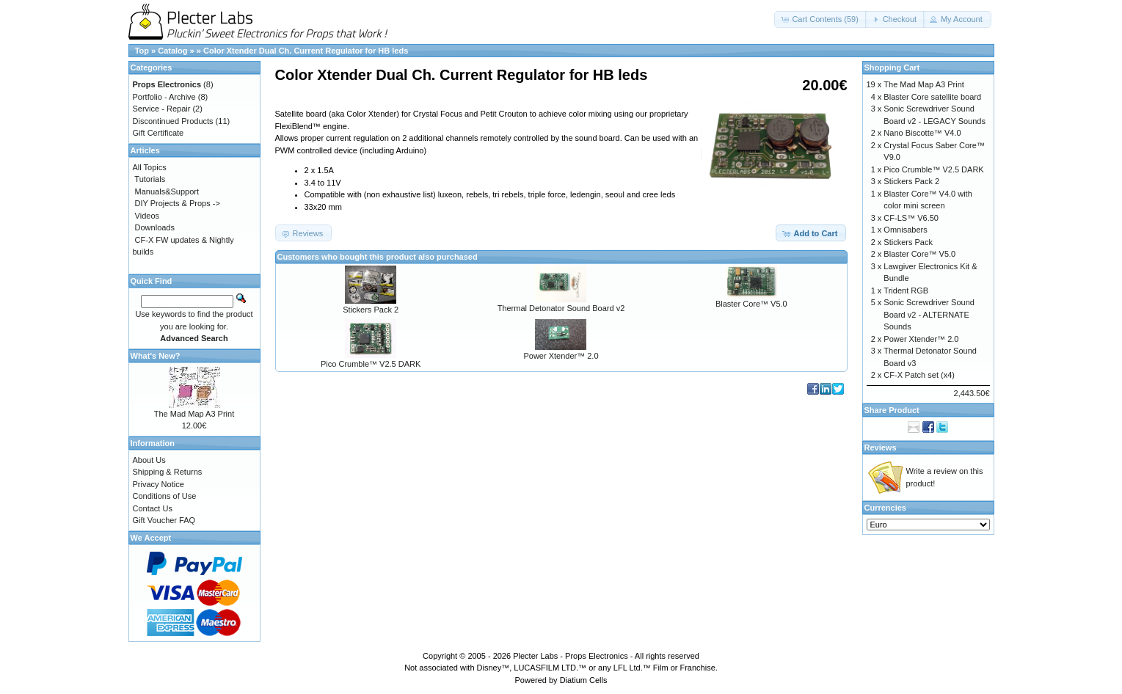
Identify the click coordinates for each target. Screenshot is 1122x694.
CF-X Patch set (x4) (919, 374)
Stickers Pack (908, 242)
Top (142, 50)
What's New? (156, 355)
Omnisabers (905, 229)
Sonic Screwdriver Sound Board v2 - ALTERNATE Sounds (929, 314)
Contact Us (152, 508)
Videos (147, 215)
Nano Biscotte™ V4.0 (922, 132)
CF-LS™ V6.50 (911, 217)
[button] (820, 19)
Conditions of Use (165, 496)
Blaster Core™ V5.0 (751, 303)
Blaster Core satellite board (932, 96)
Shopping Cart (892, 67)
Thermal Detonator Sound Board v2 (561, 308)
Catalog (172, 50)
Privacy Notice (158, 484)
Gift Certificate (158, 132)
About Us (149, 460)
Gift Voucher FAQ (164, 520)
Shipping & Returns (168, 471)
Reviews (880, 447)
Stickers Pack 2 (370, 309)
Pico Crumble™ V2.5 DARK (370, 363)
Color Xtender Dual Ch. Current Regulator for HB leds (305, 50)
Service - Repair (162, 108)
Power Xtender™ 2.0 (560, 355)
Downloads (155, 227)
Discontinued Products (173, 121)
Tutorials (149, 179)
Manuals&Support (167, 191)
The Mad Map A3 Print (194, 413)
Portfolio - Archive (164, 96)
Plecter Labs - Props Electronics (570, 655)
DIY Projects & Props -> (177, 203)
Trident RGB (906, 290)
